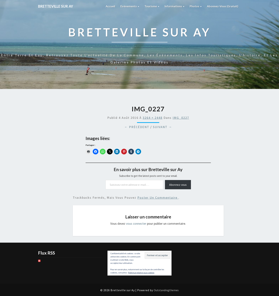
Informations (174, 6)
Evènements (129, 6)
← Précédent (136, 127)
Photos (196, 6)
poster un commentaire (157, 197)
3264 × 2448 (152, 118)
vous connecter (136, 223)
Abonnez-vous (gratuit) (222, 6)
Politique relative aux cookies (141, 272)
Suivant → (162, 127)
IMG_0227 (181, 118)
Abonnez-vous (178, 184)
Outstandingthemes (166, 290)
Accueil (110, 6)
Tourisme (151, 6)
